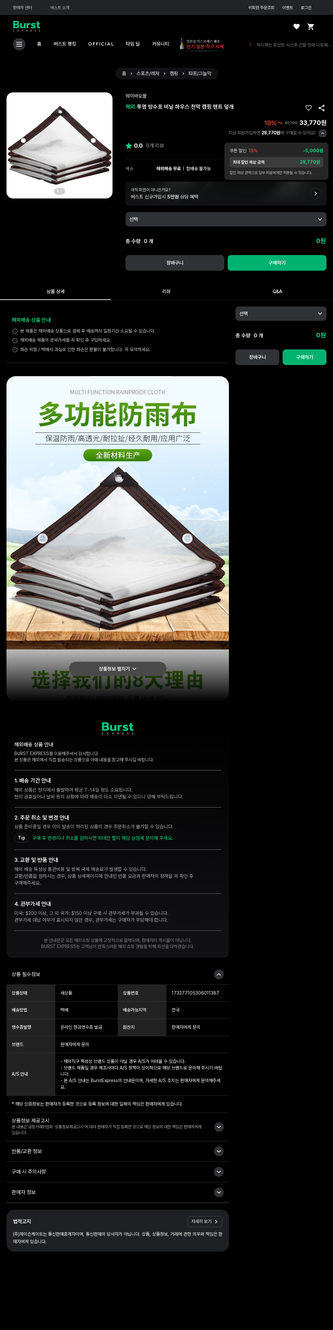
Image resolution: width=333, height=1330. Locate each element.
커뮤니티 (160, 44)
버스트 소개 (59, 7)
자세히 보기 (201, 1221)
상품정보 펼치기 (114, 669)
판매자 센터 (26, 7)
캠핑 (174, 73)
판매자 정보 (24, 1192)
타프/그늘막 (200, 73)
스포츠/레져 (148, 73)
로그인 (310, 7)
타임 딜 (133, 44)
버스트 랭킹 (65, 44)
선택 (133, 219)
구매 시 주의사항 (29, 1172)
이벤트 (287, 7)
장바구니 (174, 263)
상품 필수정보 (26, 974)
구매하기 (277, 263)
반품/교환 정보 (27, 1151)
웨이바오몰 (136, 96)
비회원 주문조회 (261, 7)
